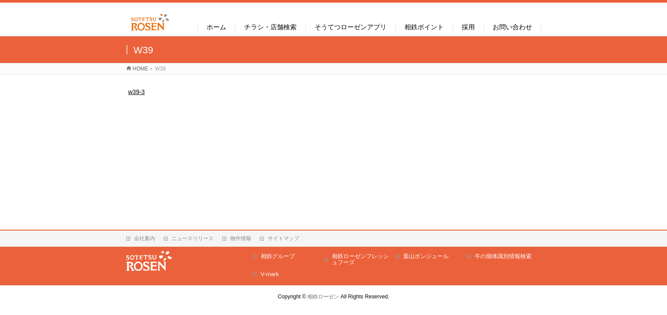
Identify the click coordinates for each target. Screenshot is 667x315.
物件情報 (240, 238)
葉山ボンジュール (426, 256)
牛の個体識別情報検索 (503, 256)
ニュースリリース (193, 238)
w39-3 (136, 91)
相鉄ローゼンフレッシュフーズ (360, 259)
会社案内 (144, 238)
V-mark (270, 274)
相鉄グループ (278, 256)
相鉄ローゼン (323, 297)
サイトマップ (283, 238)
